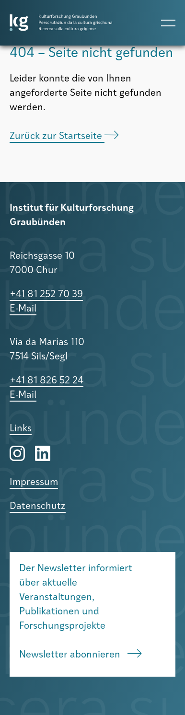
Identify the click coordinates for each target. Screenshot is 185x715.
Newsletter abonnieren (80, 654)
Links (21, 429)
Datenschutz (38, 506)
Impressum (34, 482)
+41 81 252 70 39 (46, 295)
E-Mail (23, 309)
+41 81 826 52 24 (46, 381)
